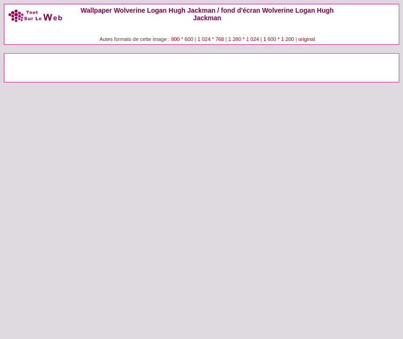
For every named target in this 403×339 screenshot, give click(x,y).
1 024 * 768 (211, 39)
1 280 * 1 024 (243, 39)
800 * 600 (182, 39)
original (306, 39)
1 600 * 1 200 (278, 39)
